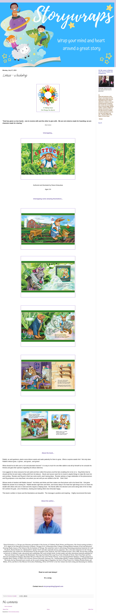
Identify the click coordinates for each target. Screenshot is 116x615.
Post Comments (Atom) (14, 611)
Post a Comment (8, 606)
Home (48, 609)
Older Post (90, 609)
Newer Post (5, 609)
